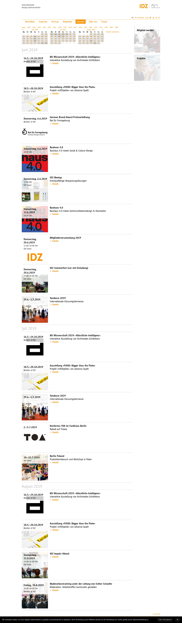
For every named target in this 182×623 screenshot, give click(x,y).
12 (31, 39)
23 (46, 41)
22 (42, 41)
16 (46, 39)
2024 (39, 27)
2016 (80, 27)
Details (55, 63)
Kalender (80, 21)
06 (35, 36)
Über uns (93, 21)
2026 (29, 27)
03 (24, 36)
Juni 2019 (35, 30)
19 (31, 41)
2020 (59, 27)
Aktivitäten (30, 21)
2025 (34, 27)
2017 (75, 27)
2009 (111, 27)
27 (35, 43)
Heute (23, 27)
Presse (104, 21)
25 (28, 43)
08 (42, 36)
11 (28, 39)
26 (31, 43)
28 (39, 43)
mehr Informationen (165, 620)
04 (28, 36)
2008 (116, 27)
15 (42, 39)
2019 (65, 27)
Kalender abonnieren (112, 32)
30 (46, 43)
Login (147, 18)
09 (46, 36)
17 (24, 41)
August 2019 (91, 30)
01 (42, 34)
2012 (95, 27)
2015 (85, 27)
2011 (101, 27)
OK (177, 620)
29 (42, 43)
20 (35, 41)
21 (39, 41)
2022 (49, 27)
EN (136, 18)
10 (24, 39)
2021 (54, 27)
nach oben (157, 614)
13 (35, 39)
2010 (106, 27)
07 (39, 36)
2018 (70, 27)
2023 (44, 27)
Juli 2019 (63, 30)
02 (46, 34)
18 (28, 41)
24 (24, 43)
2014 (90, 27)
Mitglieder (67, 21)
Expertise (43, 21)
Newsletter (141, 18)
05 (31, 36)
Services (55, 21)
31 (59, 43)
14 (39, 39)
